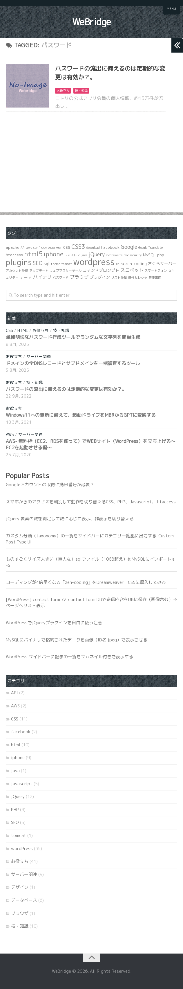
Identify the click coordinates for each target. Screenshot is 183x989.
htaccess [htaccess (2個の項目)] (14, 254)
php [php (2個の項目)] (160, 254)
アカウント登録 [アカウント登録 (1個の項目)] (17, 271)
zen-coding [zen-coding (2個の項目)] (136, 263)
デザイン (19, 887)
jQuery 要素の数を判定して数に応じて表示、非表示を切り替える (70, 519)
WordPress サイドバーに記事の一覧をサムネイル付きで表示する (69, 657)
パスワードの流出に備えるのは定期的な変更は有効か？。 (66, 389)
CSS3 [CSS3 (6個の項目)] (78, 246)
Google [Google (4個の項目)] (129, 247)
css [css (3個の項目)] (66, 247)
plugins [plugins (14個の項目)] (19, 262)
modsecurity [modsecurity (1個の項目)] (133, 255)
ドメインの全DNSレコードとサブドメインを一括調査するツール (73, 363)
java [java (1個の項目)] (84, 255)
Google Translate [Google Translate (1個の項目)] (150, 248)
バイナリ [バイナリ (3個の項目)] (42, 277)
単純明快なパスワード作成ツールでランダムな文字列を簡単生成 (73, 337)
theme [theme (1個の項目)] (55, 264)
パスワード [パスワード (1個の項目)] (61, 278)
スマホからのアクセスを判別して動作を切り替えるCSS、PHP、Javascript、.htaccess (91, 502)
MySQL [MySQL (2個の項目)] (149, 254)
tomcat (18, 835)
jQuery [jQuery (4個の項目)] (97, 254)
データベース (24, 900)
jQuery (18, 796)
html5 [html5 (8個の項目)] (33, 253)
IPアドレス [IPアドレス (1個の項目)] (72, 255)
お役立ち (63, 90)
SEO (15, 822)
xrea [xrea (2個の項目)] (120, 263)
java (15, 771)
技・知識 (81, 90)
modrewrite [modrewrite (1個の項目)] (114, 255)
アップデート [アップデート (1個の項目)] (38, 271)
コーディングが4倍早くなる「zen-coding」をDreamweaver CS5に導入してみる (86, 582)
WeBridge (91, 21)
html (22, 330)
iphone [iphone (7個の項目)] (54, 254)
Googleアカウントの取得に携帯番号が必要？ (50, 485)
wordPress (22, 848)
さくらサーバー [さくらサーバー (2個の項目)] (162, 263)
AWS (10, 434)
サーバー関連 (38, 356)
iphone (18, 757)
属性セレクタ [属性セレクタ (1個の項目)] (137, 278)
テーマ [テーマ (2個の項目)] (26, 277)
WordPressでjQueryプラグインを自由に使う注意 (54, 623)
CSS (9, 330)
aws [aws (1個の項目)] (29, 248)
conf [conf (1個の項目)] (36, 248)
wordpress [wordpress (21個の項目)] (94, 262)
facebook (20, 732)
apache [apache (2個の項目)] (12, 247)
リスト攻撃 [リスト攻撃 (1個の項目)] (119, 278)
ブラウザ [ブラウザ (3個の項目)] (79, 277)
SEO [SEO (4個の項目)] (38, 263)
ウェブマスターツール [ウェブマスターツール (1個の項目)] (65, 271)
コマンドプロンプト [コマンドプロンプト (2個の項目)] (101, 270)
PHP (15, 809)
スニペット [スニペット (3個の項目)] (132, 270)
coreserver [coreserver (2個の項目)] (51, 247)
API (14, 693)
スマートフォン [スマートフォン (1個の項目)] (156, 271)
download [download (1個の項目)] (93, 248)
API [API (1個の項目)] (23, 248)
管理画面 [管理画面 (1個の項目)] (154, 278)
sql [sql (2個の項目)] (47, 263)
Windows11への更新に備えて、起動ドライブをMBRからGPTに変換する (81, 415)
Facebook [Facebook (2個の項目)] (110, 247)
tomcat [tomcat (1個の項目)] (66, 264)
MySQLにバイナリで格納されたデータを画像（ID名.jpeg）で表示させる (76, 640)
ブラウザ (19, 913)
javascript (21, 784)
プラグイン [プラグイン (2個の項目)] (100, 277)
